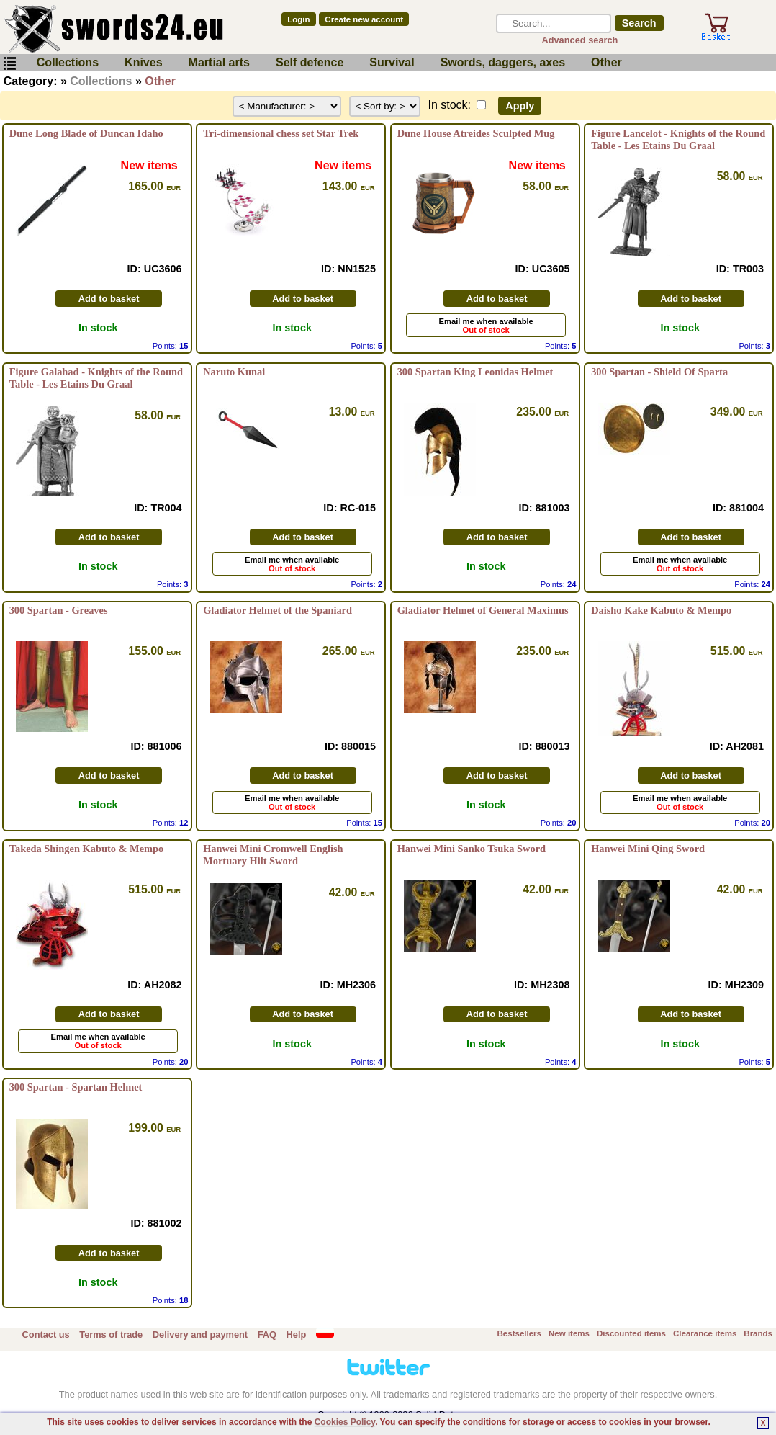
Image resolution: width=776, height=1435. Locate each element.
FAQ (267, 1334)
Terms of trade (111, 1334)
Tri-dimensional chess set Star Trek (280, 133)
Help (297, 1334)
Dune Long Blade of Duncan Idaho (86, 133)
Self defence (309, 62)
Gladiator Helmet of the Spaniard (277, 610)
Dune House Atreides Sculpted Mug (476, 133)
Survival (391, 62)
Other (606, 62)
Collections (68, 62)
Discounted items (631, 1333)
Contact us (46, 1334)
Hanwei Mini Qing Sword (648, 848)
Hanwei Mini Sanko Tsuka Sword (471, 848)
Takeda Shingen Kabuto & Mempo (86, 848)
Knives (143, 62)
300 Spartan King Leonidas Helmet (475, 371)
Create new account (364, 19)
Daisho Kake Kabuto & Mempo (661, 610)
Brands (758, 1333)
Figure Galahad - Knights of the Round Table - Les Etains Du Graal (96, 378)
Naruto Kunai (234, 371)
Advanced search (579, 40)
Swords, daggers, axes (503, 62)
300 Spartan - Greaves (58, 610)
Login (298, 19)
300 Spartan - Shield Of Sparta (659, 371)
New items (569, 1333)
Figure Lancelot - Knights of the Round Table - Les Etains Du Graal (678, 139)
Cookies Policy (345, 1422)
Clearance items (704, 1333)
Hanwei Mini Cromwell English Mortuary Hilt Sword (273, 855)
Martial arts (219, 62)
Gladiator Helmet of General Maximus (483, 610)
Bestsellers (519, 1333)
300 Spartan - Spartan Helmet (76, 1087)
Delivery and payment (200, 1334)
